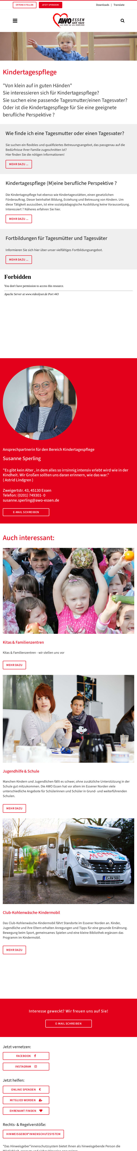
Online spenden (26, 1090)
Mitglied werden (26, 1100)
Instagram (26, 1067)
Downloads (102, 5)
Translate (119, 5)
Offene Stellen (24, 5)
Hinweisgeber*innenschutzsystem (33, 1134)
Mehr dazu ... (18, 164)
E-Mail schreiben (26, 512)
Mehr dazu (14, 665)
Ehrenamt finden (26, 1111)
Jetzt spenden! (50, 5)
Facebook (26, 1056)
